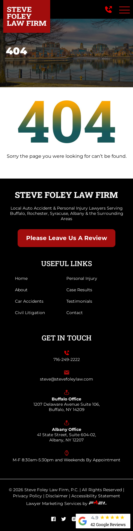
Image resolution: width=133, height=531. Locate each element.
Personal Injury (81, 278)
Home (21, 278)
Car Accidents (29, 301)
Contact (74, 312)
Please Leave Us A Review (66, 237)
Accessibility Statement (95, 496)
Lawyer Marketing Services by (66, 503)
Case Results (79, 289)
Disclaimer (57, 496)
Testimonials (79, 301)
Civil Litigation (30, 312)
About (21, 289)
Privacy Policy (27, 496)
